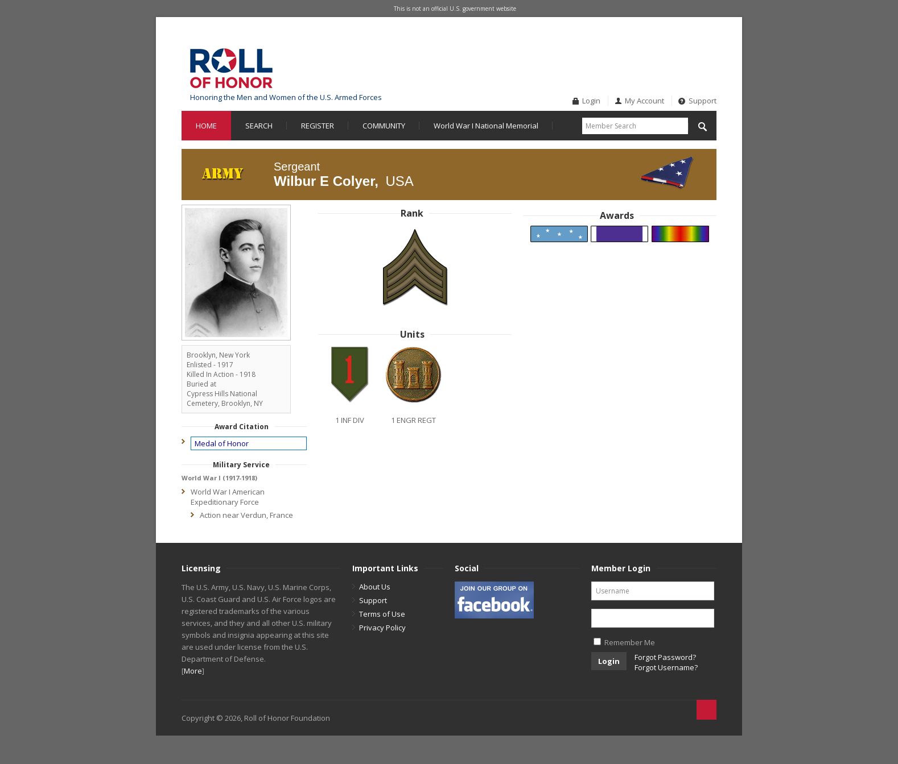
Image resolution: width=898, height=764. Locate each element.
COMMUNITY (384, 126)
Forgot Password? (665, 657)
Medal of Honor (222, 443)
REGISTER (317, 126)
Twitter (708, 48)
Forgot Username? (666, 667)
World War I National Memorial (486, 126)
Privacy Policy (382, 627)
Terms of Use (382, 614)
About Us (374, 587)
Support (702, 101)
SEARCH (259, 126)
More (193, 671)
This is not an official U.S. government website (455, 9)
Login (591, 101)
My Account (644, 101)
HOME (206, 126)
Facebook (690, 48)
